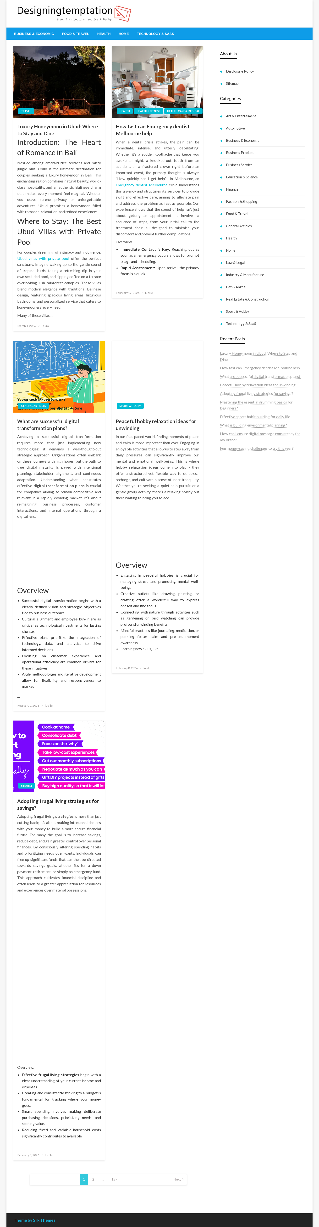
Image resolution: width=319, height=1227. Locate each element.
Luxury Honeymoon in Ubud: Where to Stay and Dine (57, 129)
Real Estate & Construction (247, 299)
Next (177, 1179)
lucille (149, 293)
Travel (26, 111)
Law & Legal (235, 262)
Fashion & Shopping (241, 201)
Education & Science (242, 177)
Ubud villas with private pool (43, 258)
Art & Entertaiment (241, 116)
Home (124, 34)
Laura (45, 326)
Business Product (240, 152)
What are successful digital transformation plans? (48, 424)
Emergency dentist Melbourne (141, 184)
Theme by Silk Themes (34, 1220)
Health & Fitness (148, 111)
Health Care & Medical (183, 111)
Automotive (235, 128)
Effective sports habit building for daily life (255, 416)
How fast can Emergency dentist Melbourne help (153, 129)
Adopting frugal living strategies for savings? (58, 804)
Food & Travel (75, 34)
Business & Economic (34, 34)
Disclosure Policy (240, 71)
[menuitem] (34, 34)
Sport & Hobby (130, 405)
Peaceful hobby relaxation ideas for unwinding (156, 424)
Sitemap (232, 83)
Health (104, 34)
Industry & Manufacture (245, 275)
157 (114, 1179)
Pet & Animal (236, 287)
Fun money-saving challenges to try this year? (257, 448)
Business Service (239, 165)
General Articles (33, 405)
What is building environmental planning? (253, 425)
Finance (26, 785)
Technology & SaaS (155, 34)
